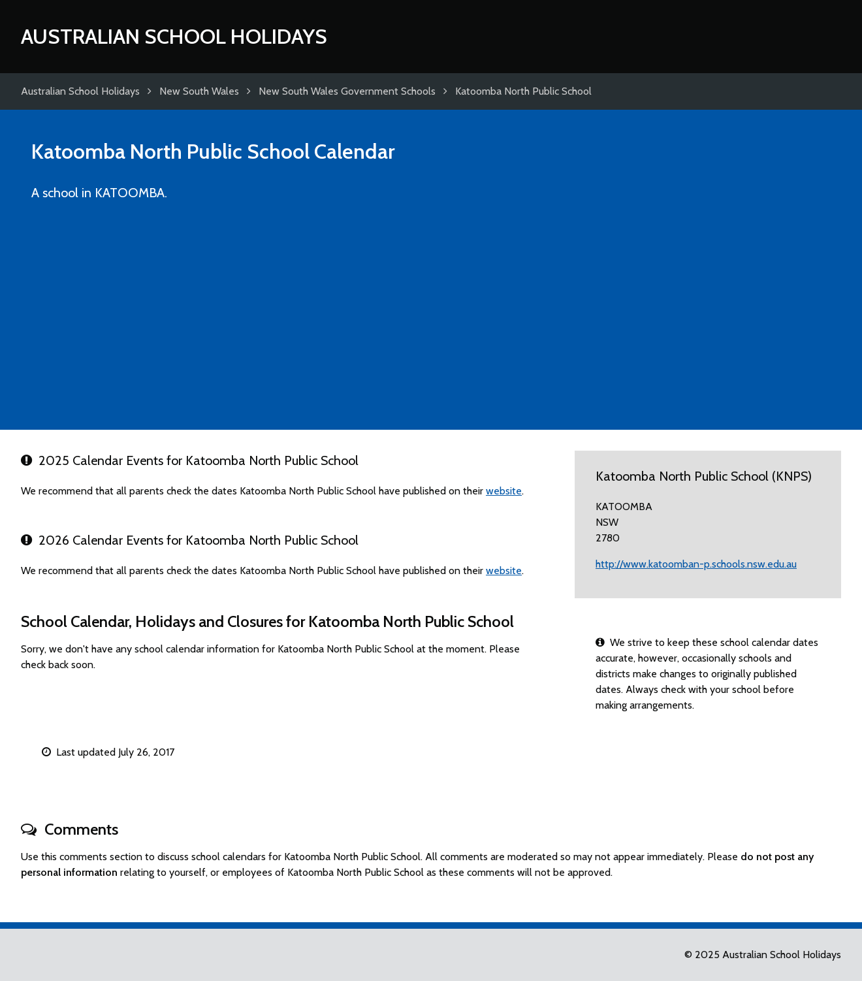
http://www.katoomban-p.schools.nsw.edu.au (696, 564)
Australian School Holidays (174, 36)
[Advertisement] (431, 321)
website (504, 491)
